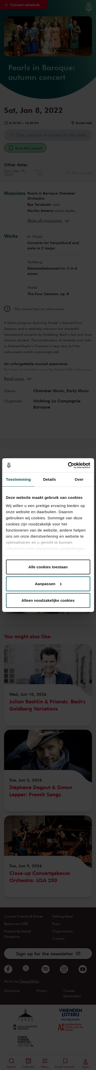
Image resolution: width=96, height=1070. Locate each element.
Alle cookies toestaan (48, 567)
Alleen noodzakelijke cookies (48, 600)
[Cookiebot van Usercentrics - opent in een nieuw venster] (68, 465)
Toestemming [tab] (18, 479)
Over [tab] (79, 479)
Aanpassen (48, 583)
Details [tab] (49, 479)
